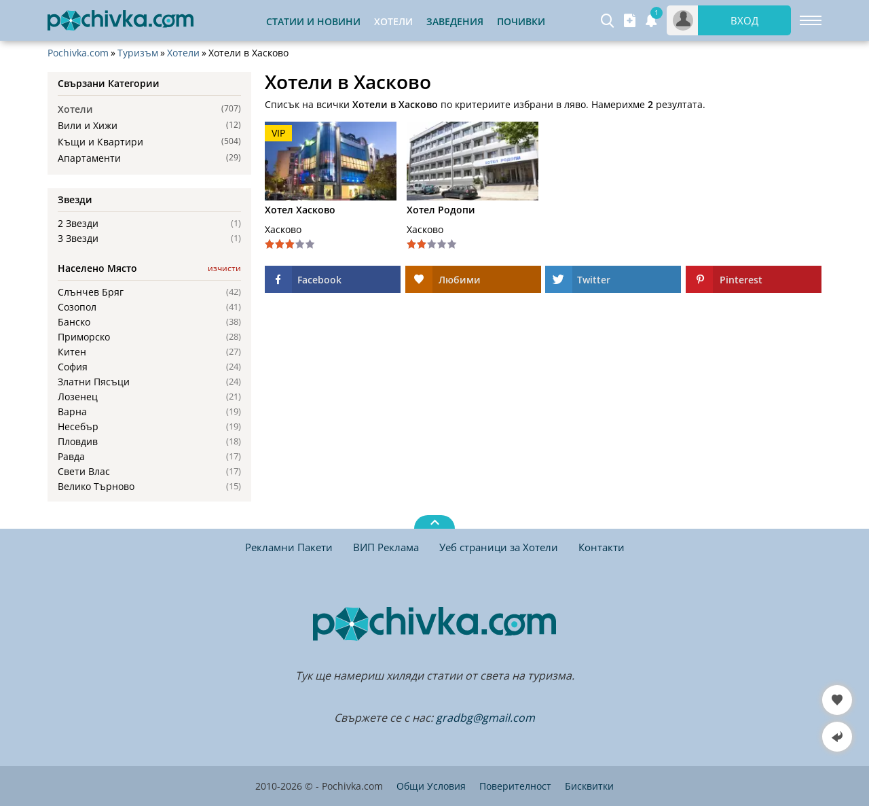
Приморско (84, 337)
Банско (74, 322)
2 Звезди (78, 223)
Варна (72, 412)
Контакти (601, 547)
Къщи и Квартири (100, 141)
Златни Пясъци (94, 382)
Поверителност (515, 785)
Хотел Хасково (300, 210)
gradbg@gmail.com (485, 717)
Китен (72, 352)
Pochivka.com (78, 53)
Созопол (77, 307)
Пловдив (78, 441)
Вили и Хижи (87, 125)
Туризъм (137, 53)
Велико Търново (96, 486)
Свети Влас (84, 471)
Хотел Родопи (441, 210)
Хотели (183, 53)
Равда (71, 456)
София (73, 367)
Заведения (454, 21)
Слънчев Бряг (91, 292)
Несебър (78, 427)
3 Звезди (78, 238)
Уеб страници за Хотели (498, 547)
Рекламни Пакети (289, 547)
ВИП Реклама (386, 547)
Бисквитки (589, 785)
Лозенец (78, 397)
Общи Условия (431, 785)
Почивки (521, 21)
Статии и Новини (313, 21)
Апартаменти (89, 158)
